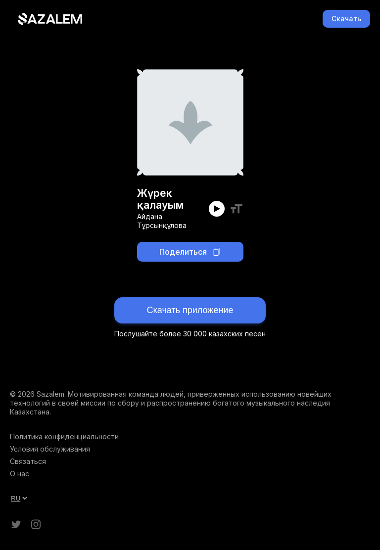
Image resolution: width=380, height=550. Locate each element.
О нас (19, 473)
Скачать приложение (190, 310)
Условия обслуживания (50, 449)
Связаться (28, 461)
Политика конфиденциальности (64, 436)
